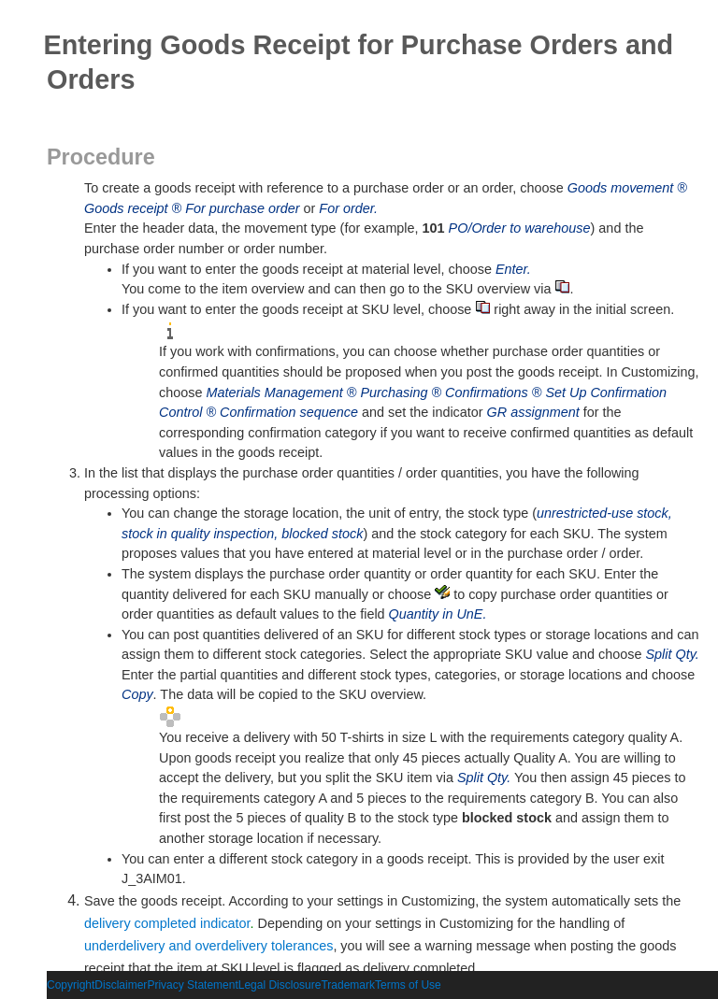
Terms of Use (408, 985)
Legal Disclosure (280, 985)
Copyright (70, 985)
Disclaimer (120, 985)
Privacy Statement (192, 985)
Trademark (348, 985)
